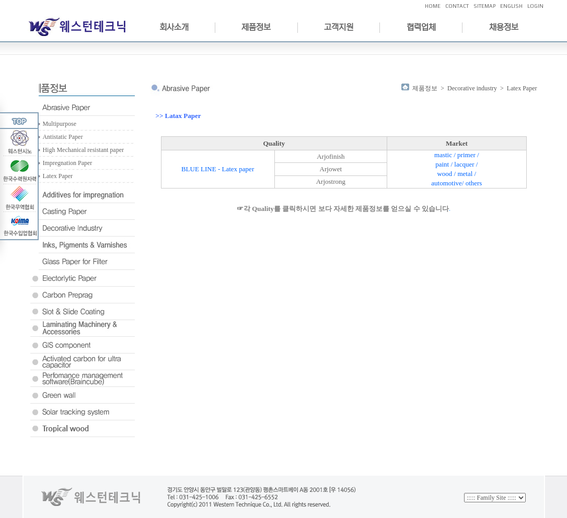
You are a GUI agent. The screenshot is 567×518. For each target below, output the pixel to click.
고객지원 (338, 27)
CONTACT (457, 6)
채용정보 (503, 27)
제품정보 (256, 27)
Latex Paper (57, 176)
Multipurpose (59, 123)
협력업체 (421, 27)
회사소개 (174, 27)
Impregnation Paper (67, 163)
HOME (433, 6)
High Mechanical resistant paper (83, 150)
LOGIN (535, 6)
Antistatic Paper (62, 136)
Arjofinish (330, 156)
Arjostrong (330, 181)
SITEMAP (484, 6)
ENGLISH (511, 6)
